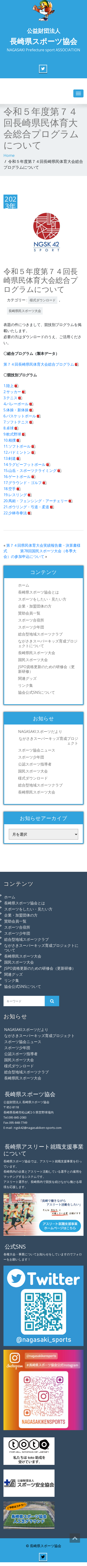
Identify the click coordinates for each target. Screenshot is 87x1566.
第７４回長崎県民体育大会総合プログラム (38, 364)
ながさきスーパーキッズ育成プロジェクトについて (47, 643)
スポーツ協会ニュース (36, 750)
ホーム (23, 585)
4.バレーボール (16, 403)
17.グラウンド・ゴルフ (22, 482)
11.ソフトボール (17, 446)
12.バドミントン (17, 452)
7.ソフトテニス (16, 422)
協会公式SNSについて (36, 692)
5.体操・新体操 (16, 409)
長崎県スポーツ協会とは (38, 592)
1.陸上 (8, 385)
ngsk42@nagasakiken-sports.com (37, 1128)
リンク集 (25, 685)
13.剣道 (9, 458)
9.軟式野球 (12, 434)
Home (9, 155)
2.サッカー (12, 391)
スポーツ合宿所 (31, 620)
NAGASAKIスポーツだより (40, 731)
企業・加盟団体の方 (35, 606)
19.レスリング (15, 494)
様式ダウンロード (43, 300)
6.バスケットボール (19, 416)
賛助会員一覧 (29, 613)
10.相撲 (9, 440)
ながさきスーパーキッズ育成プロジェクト (48, 740)
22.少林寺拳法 (15, 512)
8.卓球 (8, 428)
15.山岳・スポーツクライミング (30, 470)
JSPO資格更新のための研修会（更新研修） (46, 669)
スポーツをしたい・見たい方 (42, 599)
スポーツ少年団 (31, 627)
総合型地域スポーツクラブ (40, 634)
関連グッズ (27, 678)
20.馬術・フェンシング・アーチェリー (35, 500)
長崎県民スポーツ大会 (25, 311)
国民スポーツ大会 (33, 659)
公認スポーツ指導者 (35, 764)
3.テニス (10, 397)
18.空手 (9, 488)
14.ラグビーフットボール (24, 464)
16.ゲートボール (17, 476)
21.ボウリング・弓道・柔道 (26, 506)
